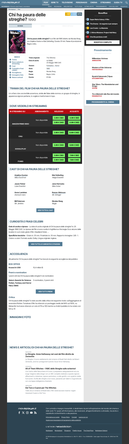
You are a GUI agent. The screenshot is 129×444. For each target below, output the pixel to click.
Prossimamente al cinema (103, 102)
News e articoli (17, 77)
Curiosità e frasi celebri (18, 69)
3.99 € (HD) (59, 122)
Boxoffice (124, 6)
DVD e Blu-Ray (113, 6)
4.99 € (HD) (74, 122)
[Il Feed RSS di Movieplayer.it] (35, 412)
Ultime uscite (89, 6)
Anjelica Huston (21, 175)
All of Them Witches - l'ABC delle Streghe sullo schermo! (50, 368)
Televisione (67, 2)
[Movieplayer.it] (10, 2)
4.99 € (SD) (74, 118)
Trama (14, 60)
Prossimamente (101, 6)
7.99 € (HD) (74, 160)
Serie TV (54, 2)
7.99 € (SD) (74, 155)
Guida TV (118, 2)
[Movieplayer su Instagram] (27, 412)
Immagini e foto (17, 75)
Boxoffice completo (103, 42)
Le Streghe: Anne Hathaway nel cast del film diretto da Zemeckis (49, 355)
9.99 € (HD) (74, 145)
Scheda (20, 26)
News (50, 6)
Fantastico (50, 66)
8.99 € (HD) (74, 133)
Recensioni (57, 6)
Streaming (105, 2)
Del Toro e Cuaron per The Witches (40, 388)
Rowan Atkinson (59, 192)
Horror (57, 66)
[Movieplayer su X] (23, 412)
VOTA (79, 14)
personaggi (81, 2)
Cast (14, 66)
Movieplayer (12, 9)
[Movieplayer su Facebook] (19, 412)
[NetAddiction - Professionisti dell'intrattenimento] (63, 426)
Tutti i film (78, 6)
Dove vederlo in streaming (17, 63)
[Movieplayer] (27, 408)
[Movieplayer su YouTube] (31, 412)
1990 (48, 68)
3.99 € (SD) (59, 118)
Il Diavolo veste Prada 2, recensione (20, 6)
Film (46, 2)
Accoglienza (16, 72)
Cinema (93, 2)
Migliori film (68, 6)
